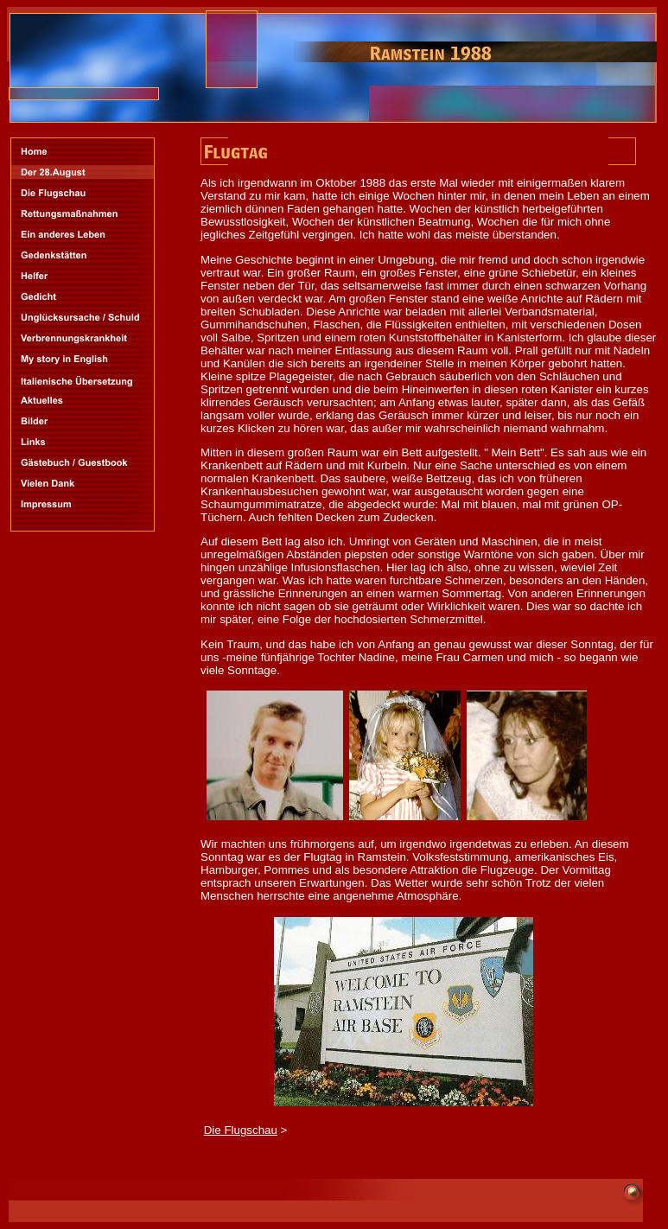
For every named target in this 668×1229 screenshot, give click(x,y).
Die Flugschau (240, 1130)
